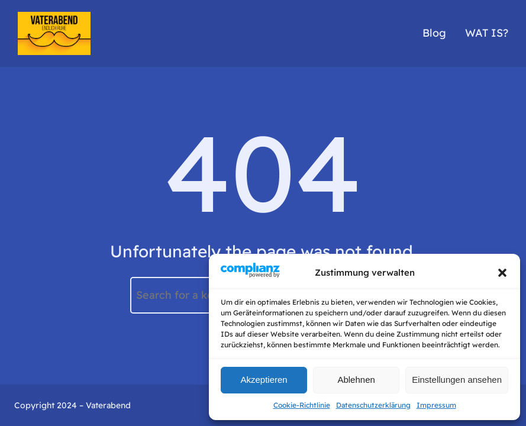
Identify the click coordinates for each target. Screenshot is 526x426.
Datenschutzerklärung (373, 405)
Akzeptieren (263, 380)
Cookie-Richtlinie (301, 405)
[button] (502, 273)
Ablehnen (356, 380)
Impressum (436, 405)
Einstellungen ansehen (457, 380)
